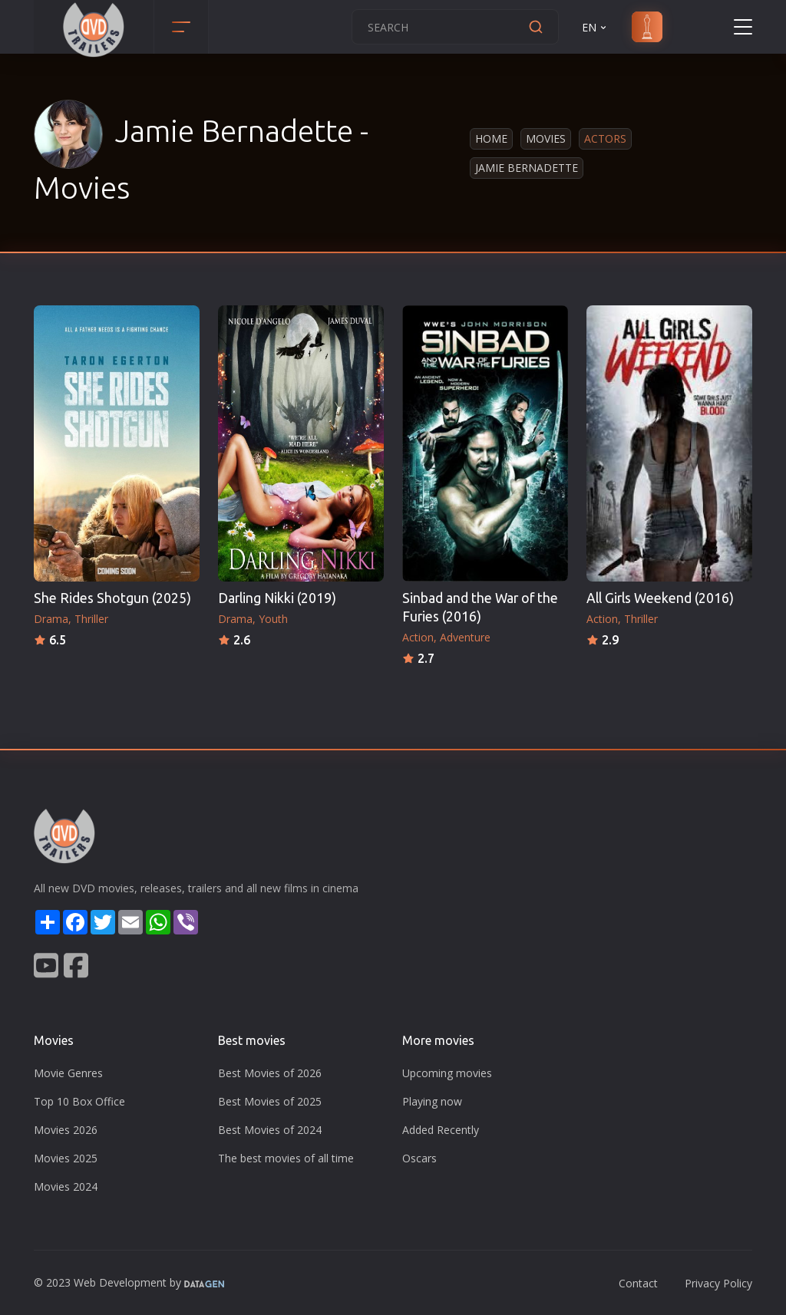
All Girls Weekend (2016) (660, 598)
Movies (546, 138)
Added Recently (440, 1129)
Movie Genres (68, 1073)
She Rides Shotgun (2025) (112, 598)
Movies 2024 (65, 1186)
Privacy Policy (718, 1283)
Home (491, 138)
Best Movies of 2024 (270, 1129)
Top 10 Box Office (79, 1101)
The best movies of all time (286, 1158)
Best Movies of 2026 (270, 1073)
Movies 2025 (65, 1158)
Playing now (432, 1101)
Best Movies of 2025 (270, 1101)
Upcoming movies (447, 1073)
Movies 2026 (65, 1129)
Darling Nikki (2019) (277, 598)
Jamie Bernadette (526, 167)
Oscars (419, 1158)
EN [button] (595, 27)
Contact (638, 1283)
